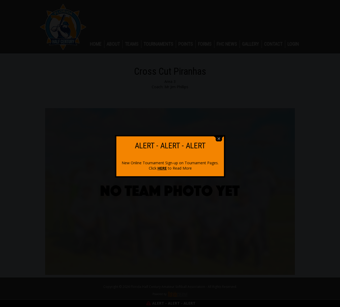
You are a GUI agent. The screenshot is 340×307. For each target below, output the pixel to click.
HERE (162, 167)
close (219, 138)
